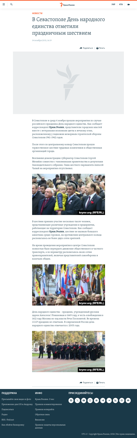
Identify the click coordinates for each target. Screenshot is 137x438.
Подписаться (8, 410)
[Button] (86, 48)
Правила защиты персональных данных (50, 426)
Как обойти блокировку (13, 425)
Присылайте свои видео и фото (16, 399)
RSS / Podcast (8, 420)
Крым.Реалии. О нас (44, 399)
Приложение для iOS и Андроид (17, 405)
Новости (37, 13)
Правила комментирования (48, 405)
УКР (113, 4)
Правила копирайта (44, 410)
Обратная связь (42, 415)
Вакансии (40, 420)
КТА (121, 4)
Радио (4, 415)
